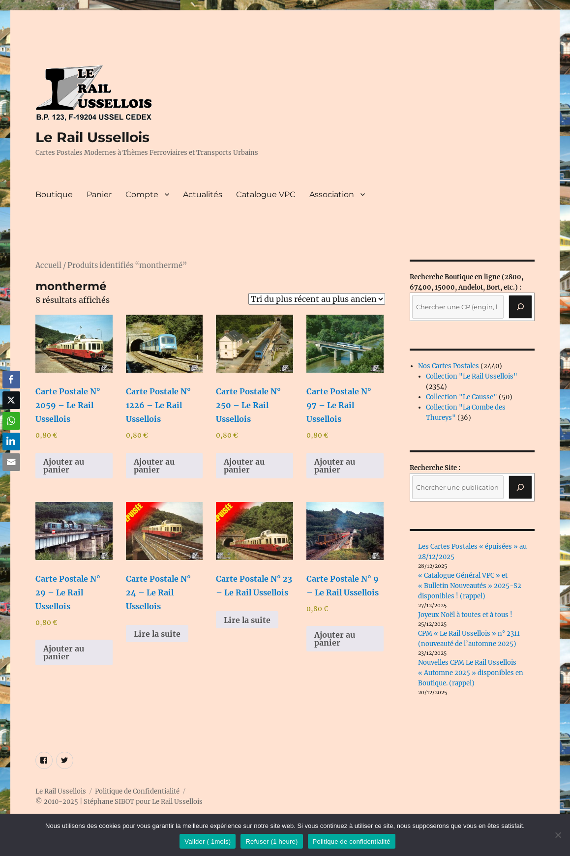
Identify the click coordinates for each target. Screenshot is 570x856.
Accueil (48, 265)
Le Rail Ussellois (92, 137)
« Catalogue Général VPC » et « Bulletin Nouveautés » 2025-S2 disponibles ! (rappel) (469, 585)
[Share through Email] (11, 462)
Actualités (202, 194)
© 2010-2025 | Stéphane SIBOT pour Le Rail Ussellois (119, 801)
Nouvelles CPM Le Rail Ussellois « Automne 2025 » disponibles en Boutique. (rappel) (470, 672)
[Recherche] (520, 307)
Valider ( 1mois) (207, 841)
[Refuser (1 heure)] (558, 835)
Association (331, 194)
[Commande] (316, 299)
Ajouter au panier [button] (63, 465)
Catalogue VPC (266, 194)
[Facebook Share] (11, 379)
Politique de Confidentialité (137, 791)
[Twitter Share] (11, 400)
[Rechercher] (520, 487)
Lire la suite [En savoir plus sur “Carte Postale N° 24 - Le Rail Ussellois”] (157, 634)
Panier (99, 194)
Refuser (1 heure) (271, 841)
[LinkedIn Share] (11, 441)
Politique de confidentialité (351, 841)
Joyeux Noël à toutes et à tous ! (465, 615)
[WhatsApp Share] (11, 421)
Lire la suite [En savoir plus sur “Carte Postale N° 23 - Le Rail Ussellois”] (247, 620)
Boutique (54, 194)
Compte (141, 194)
